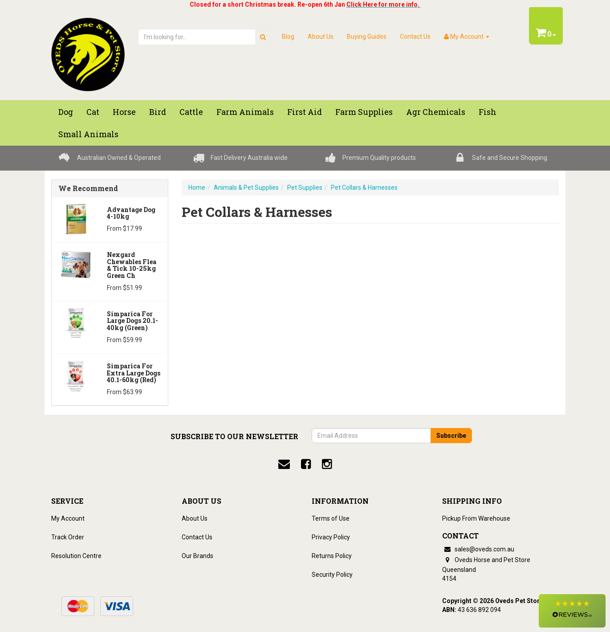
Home (196, 187)
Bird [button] (157, 111)
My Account (68, 518)
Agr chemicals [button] (435, 111)
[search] (263, 37)
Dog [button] (65, 111)
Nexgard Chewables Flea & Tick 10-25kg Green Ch (131, 264)
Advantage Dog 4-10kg (131, 212)
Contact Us (415, 36)
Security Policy (332, 574)
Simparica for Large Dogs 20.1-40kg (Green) (132, 321)
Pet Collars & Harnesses (364, 187)
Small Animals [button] (88, 134)
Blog (288, 36)
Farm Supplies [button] (364, 111)
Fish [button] (487, 111)
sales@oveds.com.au (478, 549)
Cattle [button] (191, 111)
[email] (284, 464)
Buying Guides (366, 36)
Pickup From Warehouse (476, 518)
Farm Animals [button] (245, 111)
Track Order (67, 537)
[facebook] (306, 464)
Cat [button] (92, 111)
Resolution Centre (76, 555)
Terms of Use (331, 518)
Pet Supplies (304, 187)
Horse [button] (124, 111)
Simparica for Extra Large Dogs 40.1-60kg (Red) (133, 373)
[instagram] (327, 464)
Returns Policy (332, 555)
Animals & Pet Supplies (246, 187)
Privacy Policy (331, 537)
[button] (572, 611)
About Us (320, 36)
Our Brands (197, 555)
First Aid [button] (304, 111)
